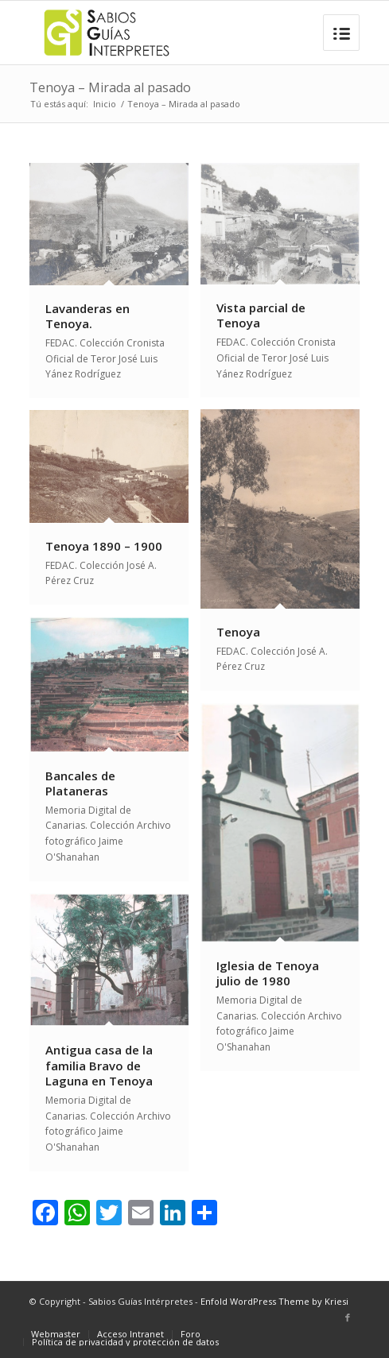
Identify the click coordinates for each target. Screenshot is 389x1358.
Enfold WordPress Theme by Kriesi (274, 1301)
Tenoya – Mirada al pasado (110, 87)
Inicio (104, 104)
